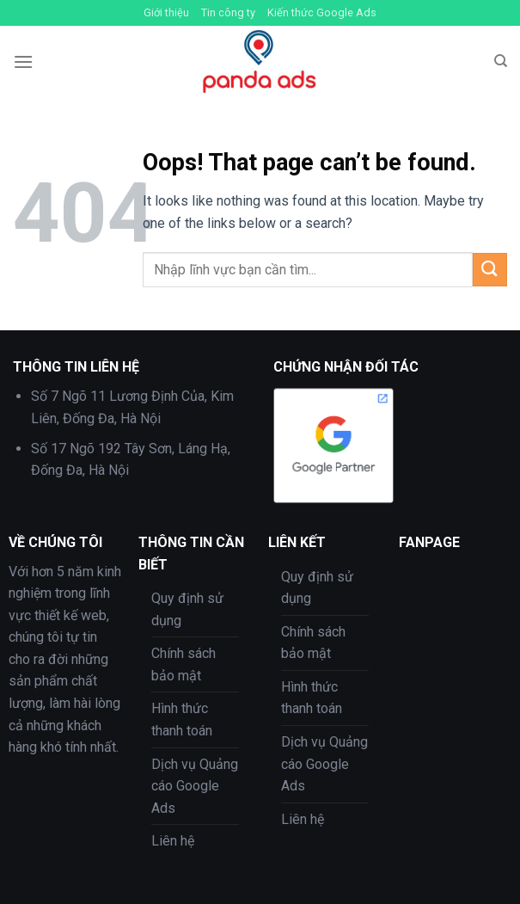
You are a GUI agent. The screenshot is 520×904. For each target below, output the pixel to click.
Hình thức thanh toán (181, 719)
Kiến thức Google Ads (321, 12)
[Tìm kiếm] (500, 61)
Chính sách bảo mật (183, 664)
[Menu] (23, 61)
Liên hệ (172, 841)
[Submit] (490, 269)
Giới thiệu (166, 12)
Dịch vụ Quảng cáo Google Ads (194, 786)
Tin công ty (228, 12)
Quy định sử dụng (187, 609)
